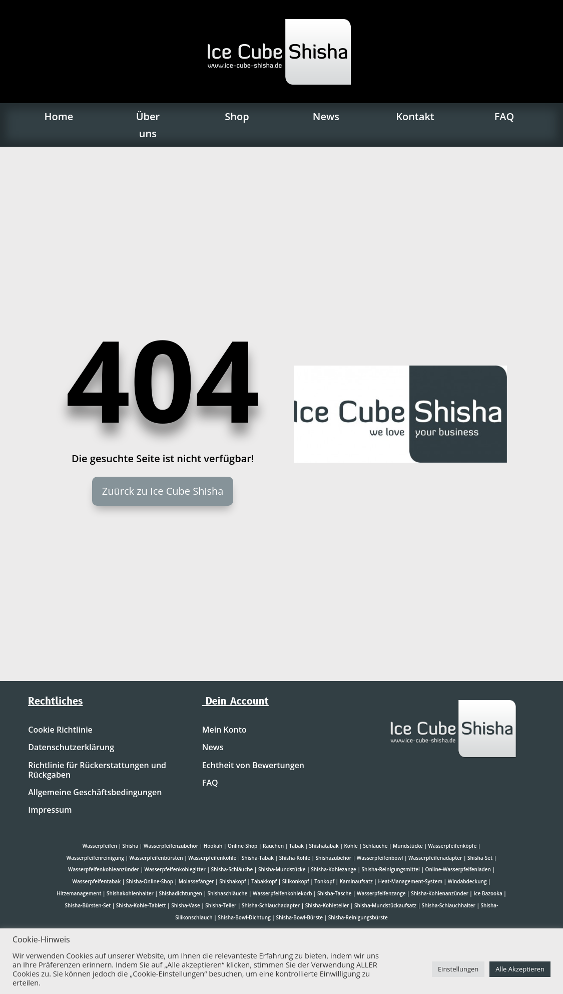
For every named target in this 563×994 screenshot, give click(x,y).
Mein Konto (224, 730)
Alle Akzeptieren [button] (519, 968)
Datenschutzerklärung (71, 748)
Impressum (50, 810)
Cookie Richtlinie (60, 730)
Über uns (148, 125)
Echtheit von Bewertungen (253, 766)
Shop (237, 116)
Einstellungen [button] (458, 968)
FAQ (504, 116)
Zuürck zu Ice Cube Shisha (163, 491)
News (326, 116)
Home (58, 116)
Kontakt (415, 116)
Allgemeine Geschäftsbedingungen (95, 793)
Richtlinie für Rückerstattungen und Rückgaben (97, 770)
